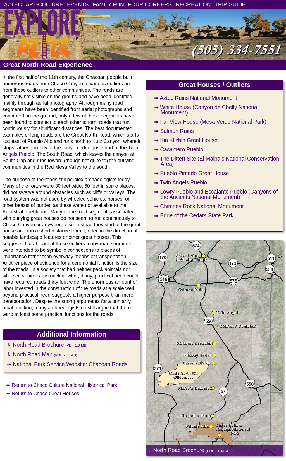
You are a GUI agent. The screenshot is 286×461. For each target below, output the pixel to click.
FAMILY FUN (108, 4)
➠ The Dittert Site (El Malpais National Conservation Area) (216, 161)
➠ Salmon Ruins (174, 131)
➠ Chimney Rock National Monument (199, 206)
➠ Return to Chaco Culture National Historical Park (61, 385)
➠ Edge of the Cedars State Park (193, 215)
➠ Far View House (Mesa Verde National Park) (210, 122)
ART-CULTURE (44, 4)
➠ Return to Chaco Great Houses (42, 393)
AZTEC (13, 4)
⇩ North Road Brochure (47, 345)
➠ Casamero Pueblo (178, 149)
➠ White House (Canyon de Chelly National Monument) (206, 110)
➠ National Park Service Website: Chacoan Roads (67, 364)
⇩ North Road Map (42, 354)
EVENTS (78, 4)
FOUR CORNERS (150, 4)
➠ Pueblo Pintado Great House (191, 173)
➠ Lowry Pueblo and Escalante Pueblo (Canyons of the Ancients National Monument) (216, 194)
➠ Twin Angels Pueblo (180, 182)
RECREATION (193, 4)
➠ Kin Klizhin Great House (186, 140)
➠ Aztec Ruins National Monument (195, 98)
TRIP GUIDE (230, 4)
